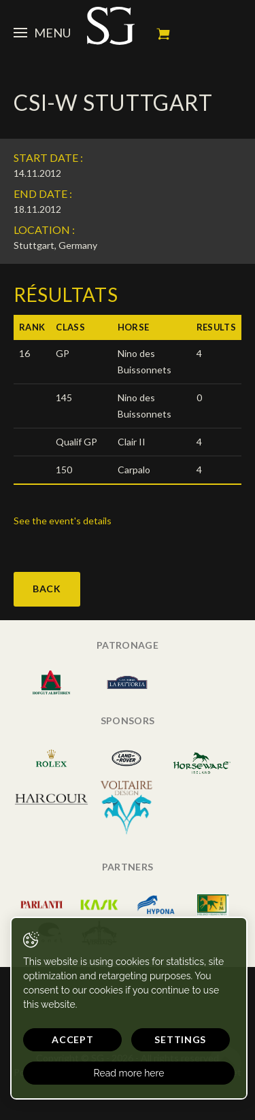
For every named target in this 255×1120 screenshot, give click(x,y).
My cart (163, 34)
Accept (72, 1039)
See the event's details (63, 520)
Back (47, 588)
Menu (42, 32)
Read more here (129, 1073)
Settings (180, 1039)
